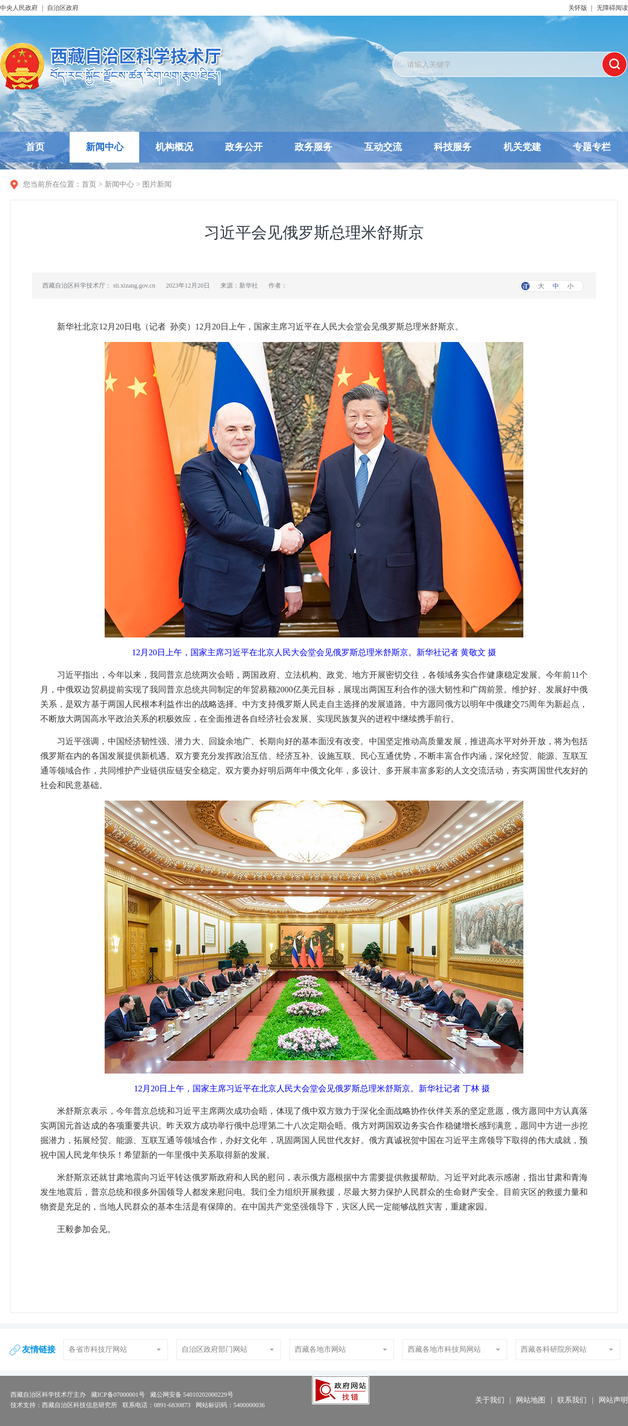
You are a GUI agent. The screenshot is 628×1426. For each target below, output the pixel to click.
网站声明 (613, 1400)
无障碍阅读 (612, 8)
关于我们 (489, 1400)
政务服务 (313, 147)
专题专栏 (592, 147)
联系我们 (572, 1400)
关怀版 (577, 8)
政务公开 (244, 147)
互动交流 (383, 147)
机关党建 (522, 147)
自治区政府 (62, 8)
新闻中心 (105, 152)
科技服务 (453, 147)
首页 (35, 147)
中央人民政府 (19, 8)
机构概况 (174, 147)
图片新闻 (157, 184)
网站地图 (530, 1400)
